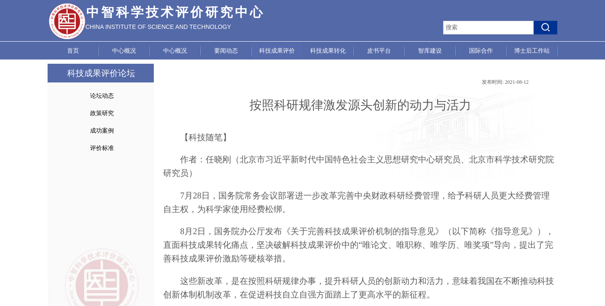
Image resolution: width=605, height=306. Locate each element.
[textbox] (488, 27)
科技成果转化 (328, 51)
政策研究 (102, 113)
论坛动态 (102, 96)
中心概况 (124, 51)
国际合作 (481, 51)
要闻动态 (226, 51)
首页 (73, 51)
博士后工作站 (532, 51)
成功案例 (102, 131)
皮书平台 (379, 51)
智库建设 (430, 51)
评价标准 (102, 148)
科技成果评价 (277, 51)
